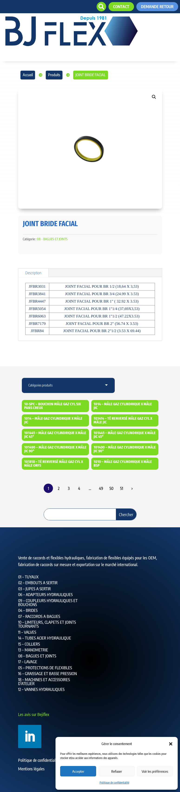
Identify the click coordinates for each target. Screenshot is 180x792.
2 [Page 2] (58, 488)
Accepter (78, 771)
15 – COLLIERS (29, 644)
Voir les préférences (155, 771)
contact (121, 6)
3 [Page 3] (69, 488)
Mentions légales (31, 768)
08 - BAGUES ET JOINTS (52, 239)
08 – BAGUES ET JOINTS (37, 655)
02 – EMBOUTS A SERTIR (38, 582)
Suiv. (131, 488)
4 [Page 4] (79, 488)
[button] (170, 744)
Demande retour (157, 6)
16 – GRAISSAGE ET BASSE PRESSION (47, 673)
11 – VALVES (27, 632)
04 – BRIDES (28, 610)
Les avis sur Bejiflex (33, 714)
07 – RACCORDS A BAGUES (39, 616)
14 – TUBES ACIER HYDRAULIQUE (44, 637)
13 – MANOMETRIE (33, 649)
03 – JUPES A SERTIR (34, 588)
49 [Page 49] (101, 488)
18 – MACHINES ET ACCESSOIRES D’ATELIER (44, 681)
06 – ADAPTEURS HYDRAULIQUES (45, 594)
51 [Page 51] (121, 488)
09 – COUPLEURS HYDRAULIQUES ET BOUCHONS (48, 602)
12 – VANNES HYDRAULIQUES (41, 689)
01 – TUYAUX (28, 576)
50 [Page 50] (111, 488)
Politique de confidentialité (114, 782)
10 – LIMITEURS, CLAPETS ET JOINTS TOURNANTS (47, 624)
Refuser (116, 771)
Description (33, 272)
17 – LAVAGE (27, 661)
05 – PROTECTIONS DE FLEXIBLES (45, 667)
